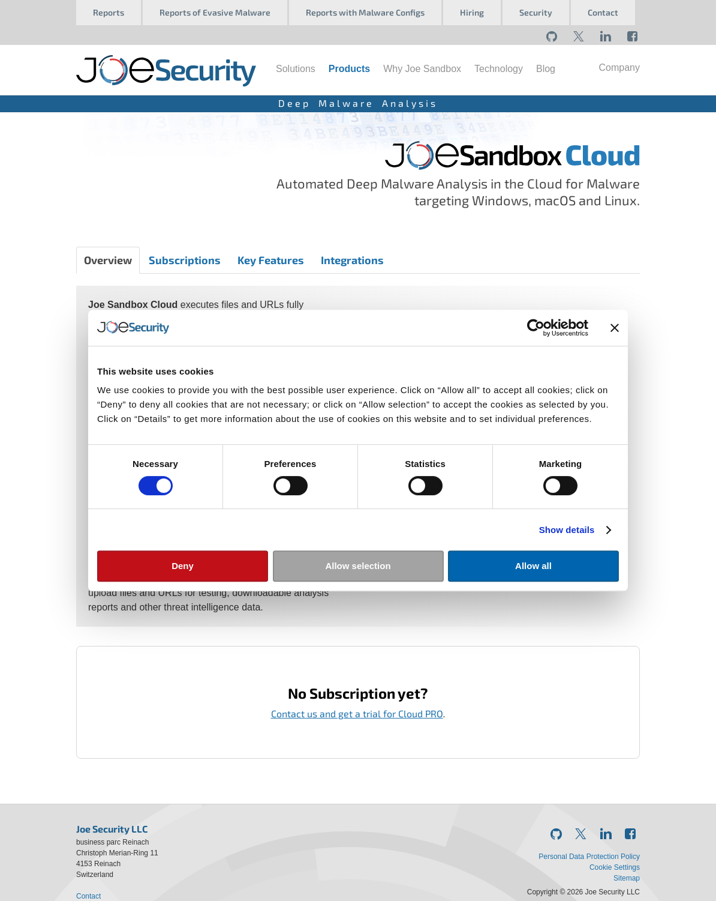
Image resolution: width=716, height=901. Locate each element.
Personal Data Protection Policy (589, 856)
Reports (108, 12)
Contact (603, 12)
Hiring (472, 12)
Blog (545, 69)
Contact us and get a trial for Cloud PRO (357, 713)
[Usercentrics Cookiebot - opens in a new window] (535, 328)
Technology (498, 69)
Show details (567, 530)
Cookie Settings (614, 867)
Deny (183, 566)
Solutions (295, 69)
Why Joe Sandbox (422, 69)
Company (619, 67)
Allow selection (357, 566)
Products (349, 69)
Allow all (533, 566)
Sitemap (626, 878)
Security (535, 12)
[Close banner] (614, 328)
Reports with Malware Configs (365, 12)
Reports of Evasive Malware (215, 12)
